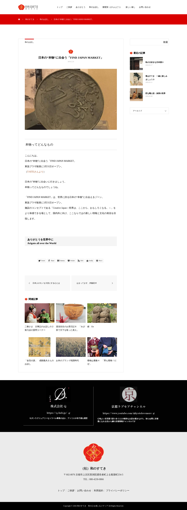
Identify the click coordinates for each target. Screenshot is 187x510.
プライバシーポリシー (117, 490)
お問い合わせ (145, 7)
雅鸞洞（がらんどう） (112, 7)
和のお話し (94, 7)
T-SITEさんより (35, 171)
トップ (60, 7)
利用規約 (98, 490)
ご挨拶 (69, 7)
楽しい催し (130, 7)
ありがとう (80, 7)
